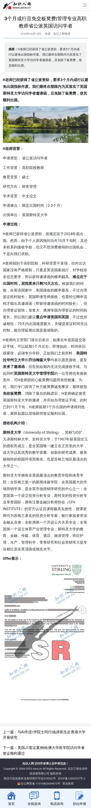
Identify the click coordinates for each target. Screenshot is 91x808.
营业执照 (68, 783)
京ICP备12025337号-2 (71, 778)
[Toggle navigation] (84, 5)
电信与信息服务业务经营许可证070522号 (30, 778)
